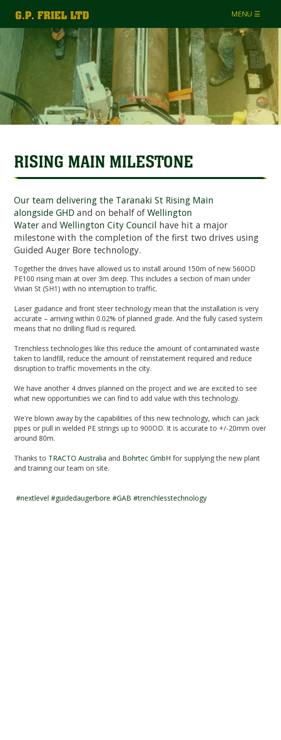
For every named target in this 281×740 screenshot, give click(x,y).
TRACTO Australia (77, 458)
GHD (65, 212)
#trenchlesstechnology (170, 498)
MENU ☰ (246, 13)
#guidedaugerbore (80, 498)
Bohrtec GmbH (146, 458)
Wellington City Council (108, 225)
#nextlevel (32, 498)
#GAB (121, 498)
